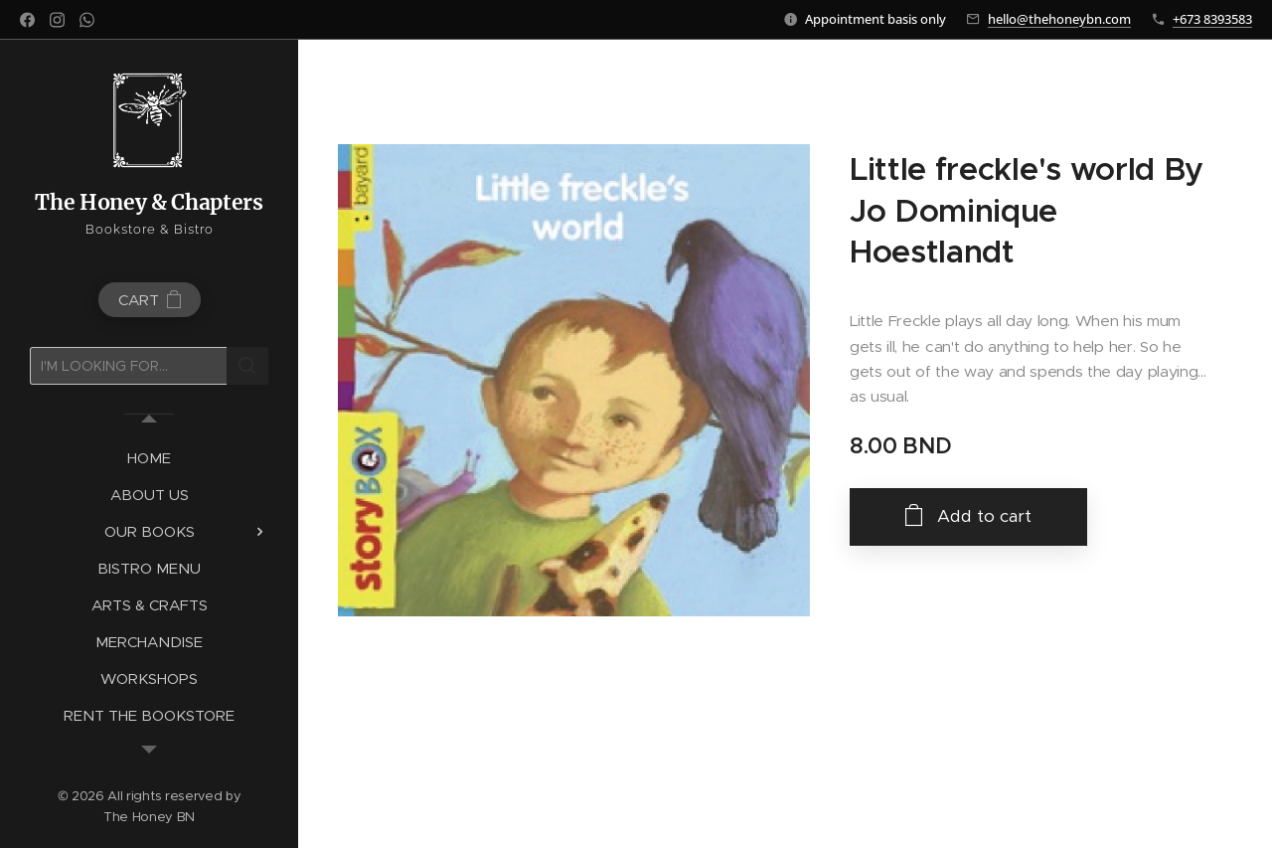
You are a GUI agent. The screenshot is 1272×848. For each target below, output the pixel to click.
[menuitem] (149, 457)
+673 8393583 (1212, 19)
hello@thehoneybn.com (1059, 19)
